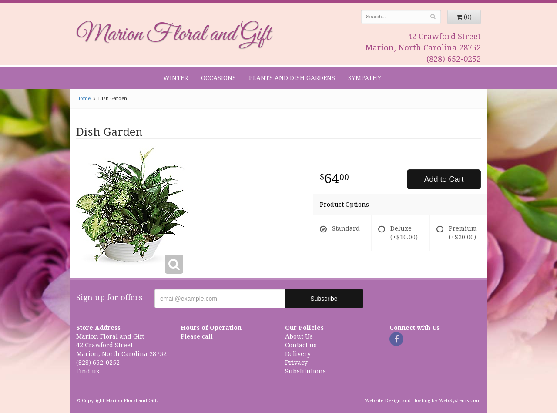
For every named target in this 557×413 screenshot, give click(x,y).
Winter (175, 77)
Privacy (296, 362)
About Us (299, 336)
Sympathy (364, 77)
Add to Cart (443, 179)
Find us (87, 371)
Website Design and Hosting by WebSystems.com (423, 400)
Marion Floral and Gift (173, 34)
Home (83, 98)
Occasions (218, 77)
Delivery (298, 353)
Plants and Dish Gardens (292, 77)
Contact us (301, 345)
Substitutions (305, 371)
